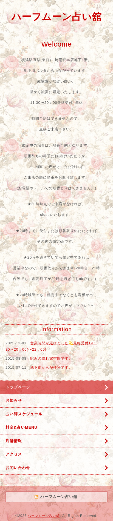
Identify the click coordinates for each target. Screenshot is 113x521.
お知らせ (13, 400)
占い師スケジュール (24, 414)
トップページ (17, 387)
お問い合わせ (17, 467)
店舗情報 (13, 441)
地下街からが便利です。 (51, 367)
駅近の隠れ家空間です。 (51, 358)
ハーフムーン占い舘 (57, 16)
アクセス (13, 454)
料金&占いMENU (21, 427)
